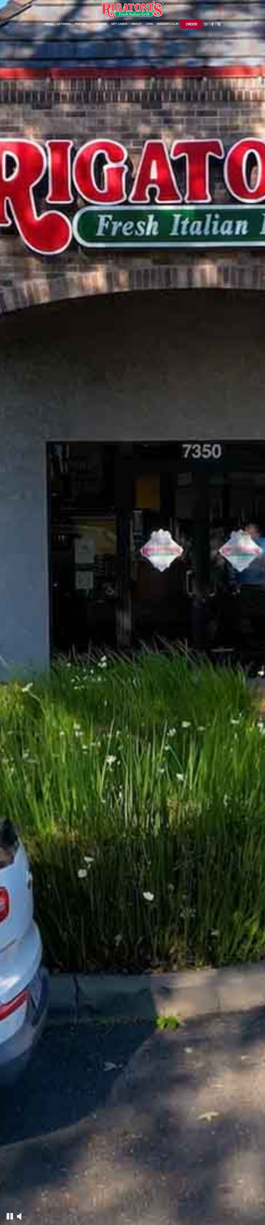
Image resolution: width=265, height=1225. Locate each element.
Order (191, 24)
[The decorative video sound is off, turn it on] (19, 1216)
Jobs (149, 23)
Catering (64, 23)
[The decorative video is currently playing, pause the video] (9, 1216)
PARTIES (81, 23)
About (136, 23)
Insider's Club (167, 23)
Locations (99, 23)
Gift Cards (119, 23)
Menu (49, 23)
